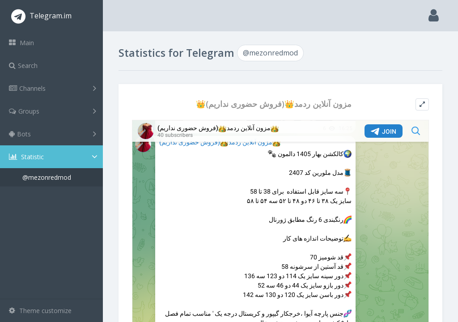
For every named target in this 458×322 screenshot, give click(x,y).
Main (21, 42)
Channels (52, 88)
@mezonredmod (46, 177)
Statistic (54, 157)
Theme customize (40, 310)
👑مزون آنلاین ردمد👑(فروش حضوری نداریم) (274, 104)
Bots (52, 133)
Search (23, 65)
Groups (52, 110)
